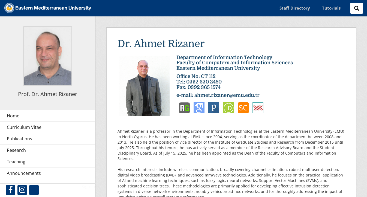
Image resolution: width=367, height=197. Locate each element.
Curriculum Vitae (24, 127)
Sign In (88, 187)
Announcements (24, 173)
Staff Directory (294, 8)
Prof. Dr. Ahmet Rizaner (47, 94)
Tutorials (331, 8)
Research (16, 150)
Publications (19, 139)
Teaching (16, 162)
